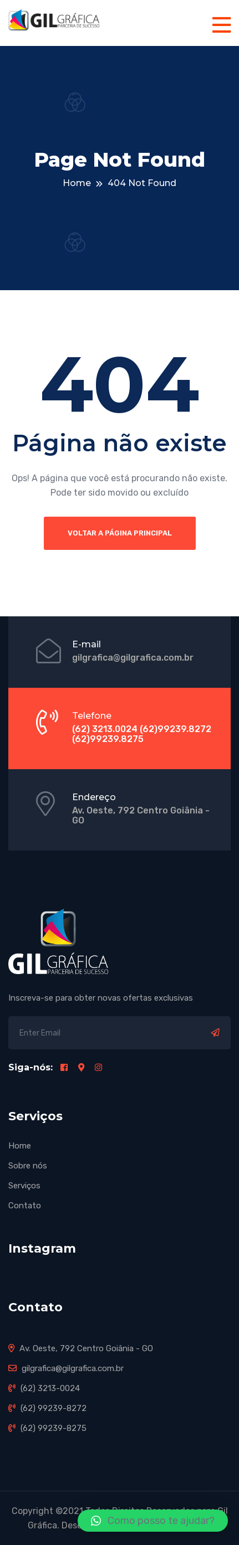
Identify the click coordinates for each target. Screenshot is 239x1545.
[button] (153, 1521)
